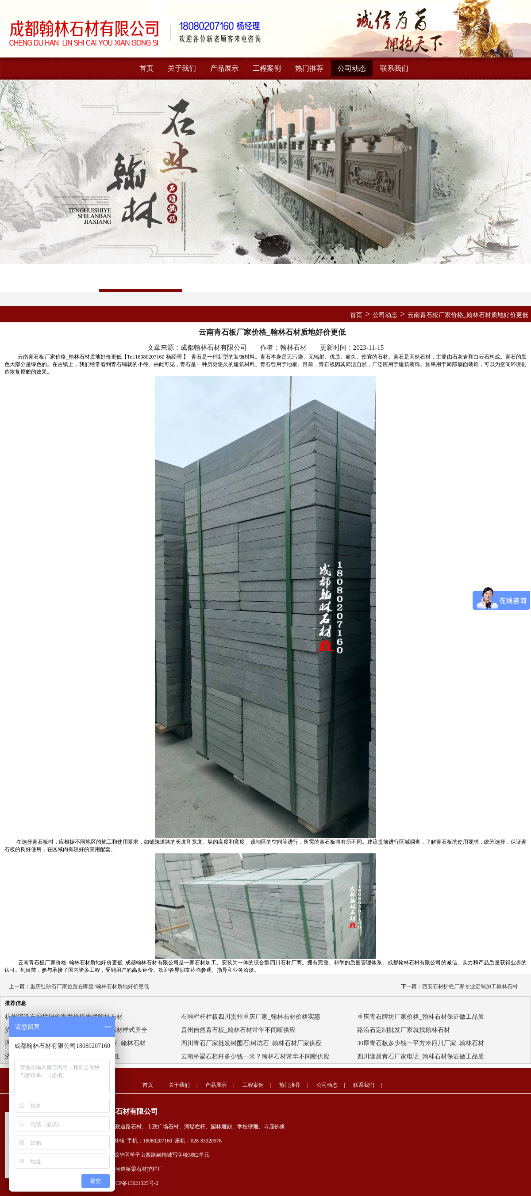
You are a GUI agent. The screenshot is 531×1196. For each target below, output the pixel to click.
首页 (146, 68)
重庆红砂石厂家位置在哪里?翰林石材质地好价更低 (89, 986)
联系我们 (394, 68)
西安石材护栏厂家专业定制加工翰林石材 (470, 986)
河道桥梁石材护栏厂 (139, 1169)
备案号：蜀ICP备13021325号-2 (122, 1183)
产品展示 (224, 68)
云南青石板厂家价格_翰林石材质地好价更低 (468, 315)
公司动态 (352, 68)
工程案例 (267, 68)
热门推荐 (309, 68)
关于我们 (182, 68)
